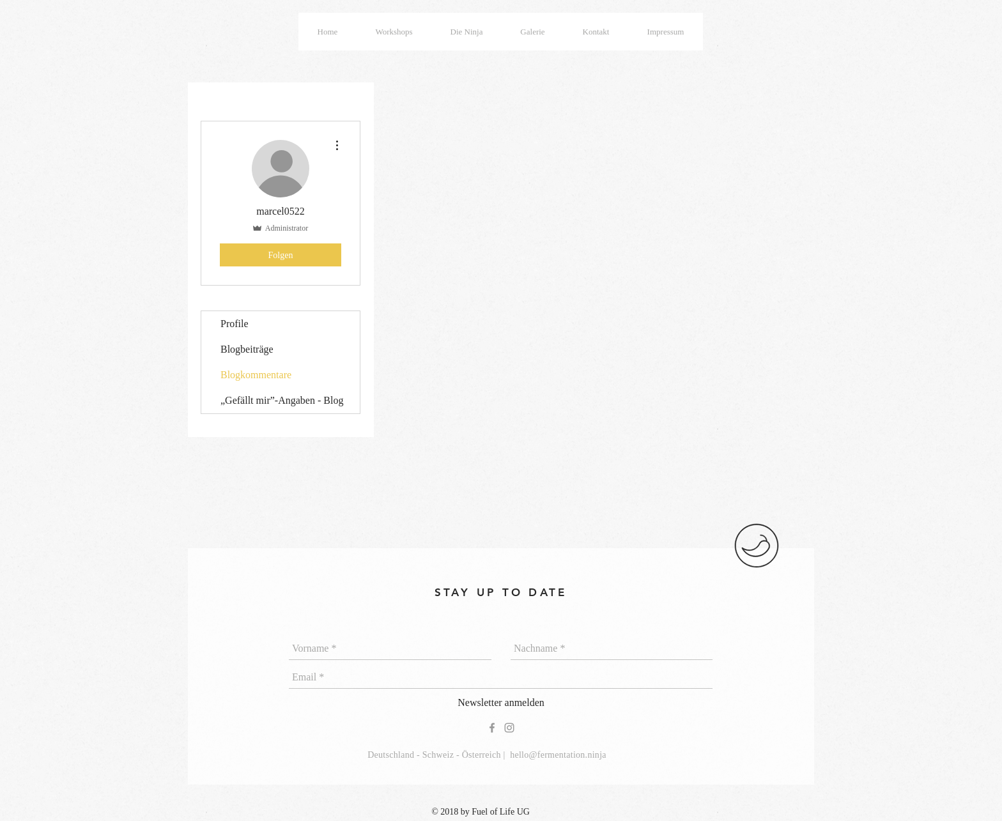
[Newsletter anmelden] (501, 703)
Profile (234, 323)
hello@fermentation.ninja (558, 755)
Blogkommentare (255, 374)
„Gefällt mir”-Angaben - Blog (281, 400)
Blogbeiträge (247, 349)
